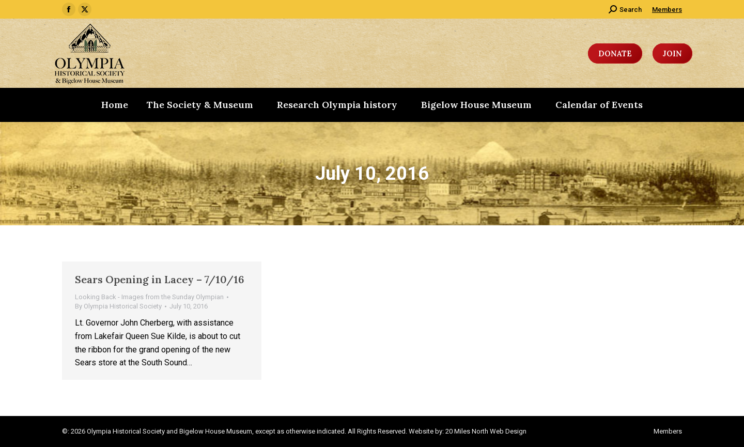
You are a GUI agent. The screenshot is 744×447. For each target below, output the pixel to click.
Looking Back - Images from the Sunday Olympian (149, 297)
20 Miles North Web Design (485, 431)
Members (667, 9)
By (118, 306)
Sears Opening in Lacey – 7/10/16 (159, 279)
